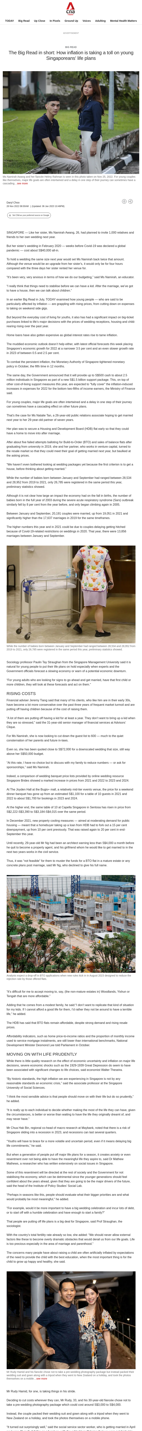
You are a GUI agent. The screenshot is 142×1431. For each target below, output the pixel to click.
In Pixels (55, 20)
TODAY (9, 20)
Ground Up (71, 20)
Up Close (39, 20)
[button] (29, 215)
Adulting (100, 20)
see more (22, 183)
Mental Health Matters (123, 20)
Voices (87, 20)
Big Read (24, 20)
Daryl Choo (13, 202)
